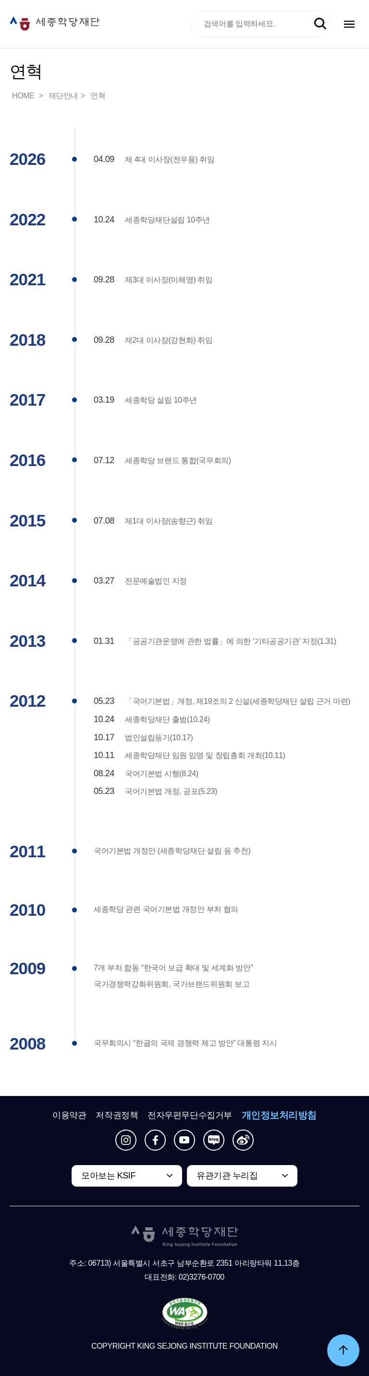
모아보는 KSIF (108, 1175)
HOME (24, 96)
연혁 (97, 96)
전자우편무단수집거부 (190, 1115)
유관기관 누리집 (227, 1175)
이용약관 (69, 1115)
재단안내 (63, 96)
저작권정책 (117, 1115)
